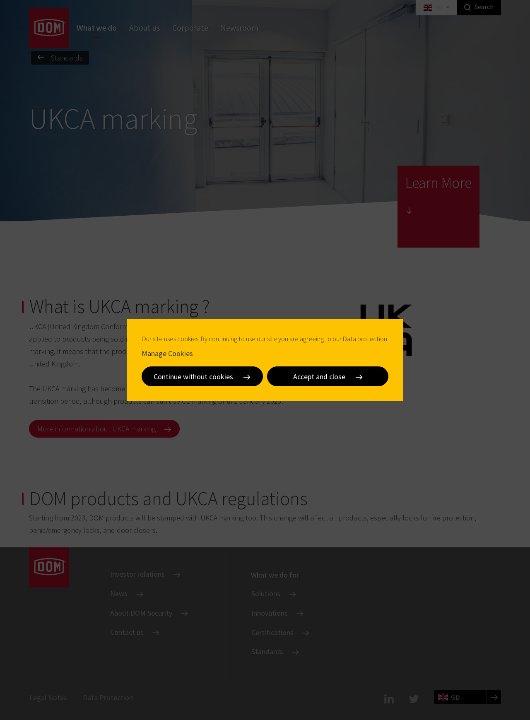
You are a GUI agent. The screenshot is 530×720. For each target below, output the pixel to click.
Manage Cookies (167, 353)
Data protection (365, 339)
